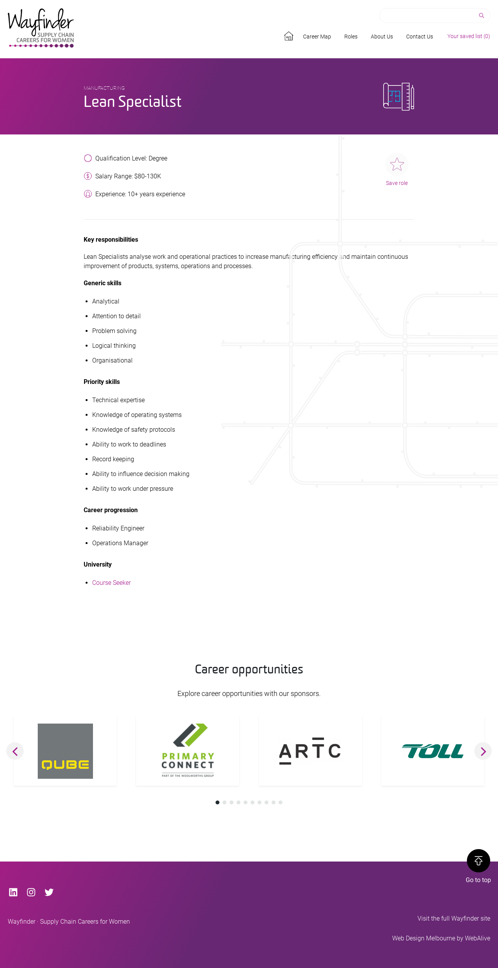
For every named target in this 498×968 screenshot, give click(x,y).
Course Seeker (111, 582)
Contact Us (419, 36)
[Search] (482, 15)
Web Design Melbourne (423, 938)
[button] (15, 751)
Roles (351, 36)
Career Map (317, 36)
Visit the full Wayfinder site (453, 918)
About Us (382, 36)
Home (290, 34)
